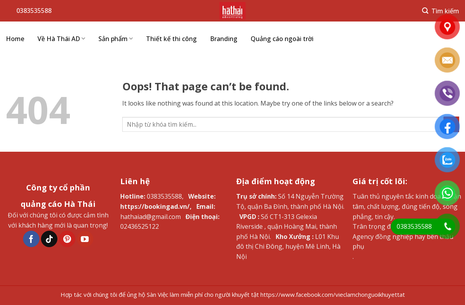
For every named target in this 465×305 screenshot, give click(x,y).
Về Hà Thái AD (61, 38)
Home (15, 38)
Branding (223, 38)
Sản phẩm (115, 38)
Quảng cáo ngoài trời (282, 38)
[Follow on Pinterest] (67, 239)
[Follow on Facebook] (31, 239)
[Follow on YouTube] (85, 239)
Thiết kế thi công (171, 38)
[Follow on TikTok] (49, 239)
